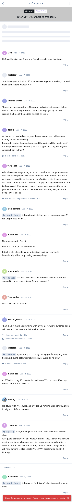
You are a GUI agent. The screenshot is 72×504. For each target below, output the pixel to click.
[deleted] (10, 431)
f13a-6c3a (10, 277)
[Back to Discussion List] (3, 3)
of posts (36, 3)
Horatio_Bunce (13, 215)
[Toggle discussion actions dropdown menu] (69, 3)
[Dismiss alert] (68, 498)
